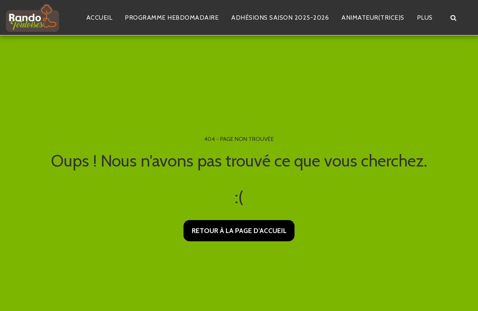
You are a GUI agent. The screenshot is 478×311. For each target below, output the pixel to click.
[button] (453, 18)
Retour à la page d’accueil (239, 230)
